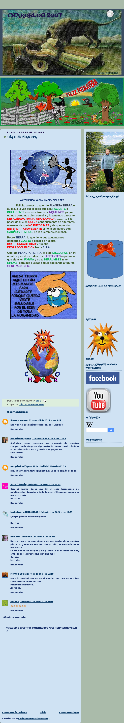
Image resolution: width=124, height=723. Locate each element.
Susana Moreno (19, 420)
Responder (16, 429)
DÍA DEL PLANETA (22, 137)
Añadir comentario (14, 617)
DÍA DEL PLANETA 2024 (31, 404)
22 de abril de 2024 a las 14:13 (43, 484)
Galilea (14, 601)
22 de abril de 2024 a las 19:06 (38, 536)
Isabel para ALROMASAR (24, 512)
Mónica (14, 573)
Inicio (43, 712)
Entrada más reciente (14, 712)
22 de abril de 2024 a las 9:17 (45, 420)
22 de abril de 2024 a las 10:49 (49, 438)
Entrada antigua (69, 712)
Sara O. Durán (18, 484)
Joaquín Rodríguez (21, 466)
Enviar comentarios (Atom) (33, 718)
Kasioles (15, 536)
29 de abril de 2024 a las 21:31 (36, 601)
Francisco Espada (20, 438)
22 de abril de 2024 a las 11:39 (49, 466)
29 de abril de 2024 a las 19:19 (37, 573)
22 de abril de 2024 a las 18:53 (55, 512)
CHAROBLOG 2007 (34, 16)
